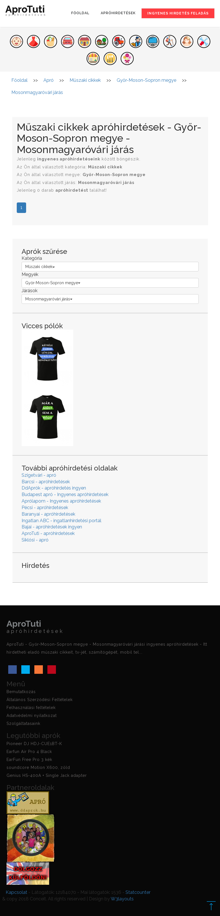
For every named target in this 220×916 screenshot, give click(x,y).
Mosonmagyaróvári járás (48, 299)
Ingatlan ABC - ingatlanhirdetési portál (61, 520)
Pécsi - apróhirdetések (45, 507)
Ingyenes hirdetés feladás (178, 13)
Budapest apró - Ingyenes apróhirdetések (65, 494)
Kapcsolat (16, 892)
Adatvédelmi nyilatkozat (32, 715)
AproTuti (26, 12)
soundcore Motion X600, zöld (38, 767)
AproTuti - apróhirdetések (48, 533)
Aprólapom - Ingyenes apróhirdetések (61, 501)
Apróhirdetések (118, 13)
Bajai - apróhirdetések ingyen (52, 527)
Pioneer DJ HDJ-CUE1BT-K (34, 743)
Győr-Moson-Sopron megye (52, 283)
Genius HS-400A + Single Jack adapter (47, 775)
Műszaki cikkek (40, 266)
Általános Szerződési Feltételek (40, 699)
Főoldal (80, 13)
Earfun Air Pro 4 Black (29, 751)
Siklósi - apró (35, 540)
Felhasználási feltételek (31, 707)
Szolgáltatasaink (23, 723)
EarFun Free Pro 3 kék (29, 759)
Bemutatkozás (21, 691)
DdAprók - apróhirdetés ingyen (54, 488)
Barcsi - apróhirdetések (46, 481)
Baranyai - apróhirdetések (48, 514)
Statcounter (137, 892)
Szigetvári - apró (39, 475)
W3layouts (122, 899)
